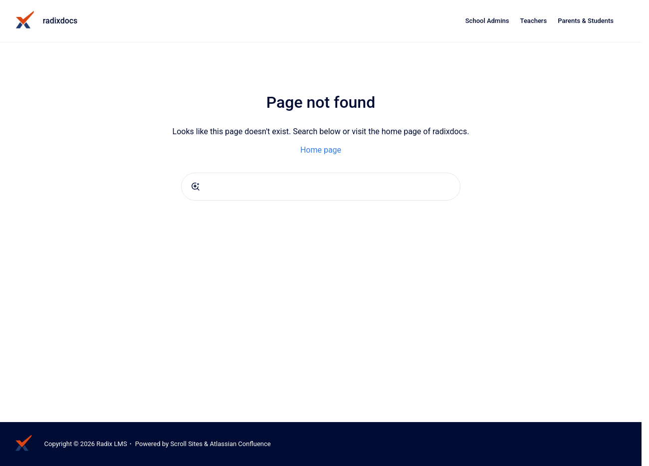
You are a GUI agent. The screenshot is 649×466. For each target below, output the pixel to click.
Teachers (533, 20)
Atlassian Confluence (240, 444)
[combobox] (321, 186)
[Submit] (196, 187)
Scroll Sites (186, 444)
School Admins (487, 20)
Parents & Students (586, 20)
